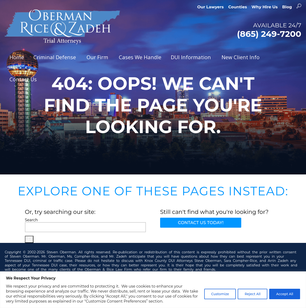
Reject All (252, 294)
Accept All (284, 294)
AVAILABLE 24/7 (242, 30)
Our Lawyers (210, 7)
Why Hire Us (264, 7)
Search (31, 220)
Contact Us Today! (200, 222)
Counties (237, 7)
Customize (220, 294)
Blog (287, 7)
